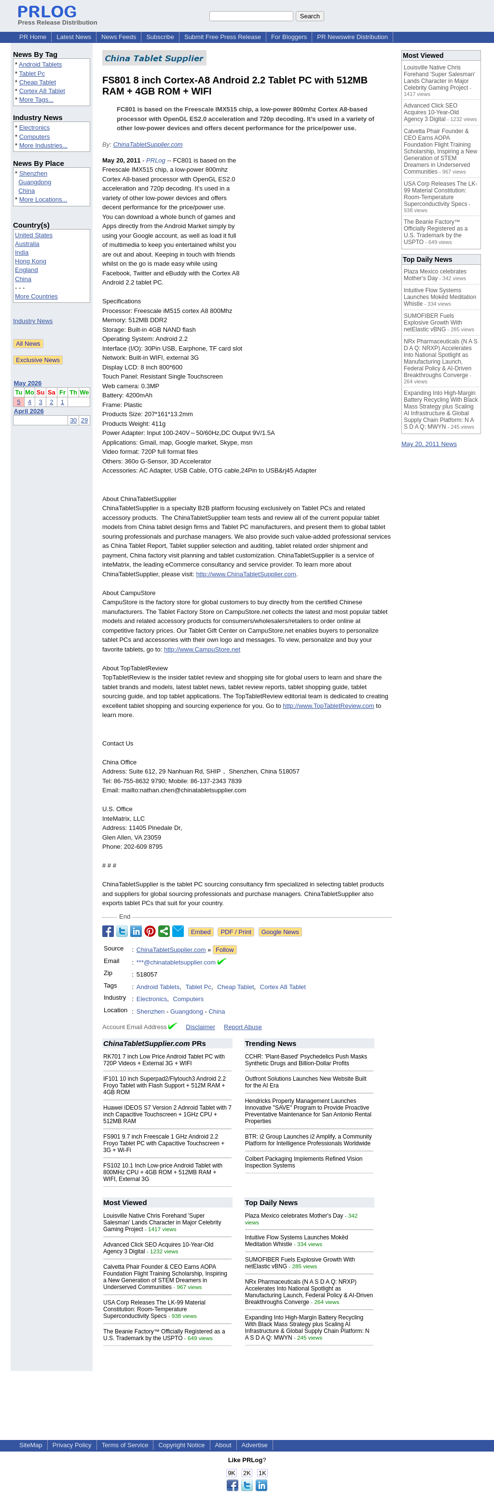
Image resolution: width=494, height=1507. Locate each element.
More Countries (36, 296)
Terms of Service (125, 1445)
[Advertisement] (319, 226)
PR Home (32, 37)
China (26, 190)
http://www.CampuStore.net (202, 649)
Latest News (73, 37)
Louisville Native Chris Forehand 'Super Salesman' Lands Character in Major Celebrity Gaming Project (162, 1222)
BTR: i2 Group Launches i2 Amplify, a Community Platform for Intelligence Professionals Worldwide (308, 1140)
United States (34, 235)
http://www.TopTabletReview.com (328, 705)
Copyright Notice (181, 1445)
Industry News (33, 321)
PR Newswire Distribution (352, 37)
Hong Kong (30, 261)
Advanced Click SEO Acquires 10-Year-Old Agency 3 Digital (431, 112)
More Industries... (43, 145)
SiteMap (30, 1445)
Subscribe (160, 37)
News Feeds (118, 37)
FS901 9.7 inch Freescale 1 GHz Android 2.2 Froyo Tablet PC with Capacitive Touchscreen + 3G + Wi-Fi (163, 1143)
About (223, 1445)
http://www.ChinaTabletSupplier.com (246, 574)
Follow (225, 949)
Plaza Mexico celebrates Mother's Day (294, 1215)
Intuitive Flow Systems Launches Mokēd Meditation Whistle (440, 297)
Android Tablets (40, 64)
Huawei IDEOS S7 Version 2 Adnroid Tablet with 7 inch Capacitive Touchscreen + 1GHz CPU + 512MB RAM (167, 1114)
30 (73, 420)
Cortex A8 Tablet (42, 91)
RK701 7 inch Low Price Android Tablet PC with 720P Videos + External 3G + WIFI (164, 1060)
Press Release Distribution (57, 19)
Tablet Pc (31, 73)
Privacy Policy (72, 1445)
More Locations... (43, 199)
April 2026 (29, 411)
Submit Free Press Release (222, 37)
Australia (27, 243)
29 (84, 420)
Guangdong (34, 182)
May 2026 (28, 383)
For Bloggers (289, 37)
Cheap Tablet (37, 82)
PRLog (155, 160)
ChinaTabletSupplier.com (147, 144)
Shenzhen (33, 173)
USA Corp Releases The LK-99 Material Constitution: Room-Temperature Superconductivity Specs (154, 1309)
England (26, 269)
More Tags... (36, 99)
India (21, 252)
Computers (34, 136)
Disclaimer (200, 1027)
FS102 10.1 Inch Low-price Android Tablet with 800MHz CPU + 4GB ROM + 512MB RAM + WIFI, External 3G (162, 1172)
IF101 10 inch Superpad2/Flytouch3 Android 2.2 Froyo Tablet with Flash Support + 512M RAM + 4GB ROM (164, 1085)
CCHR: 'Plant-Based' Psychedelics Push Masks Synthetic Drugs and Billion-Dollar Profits (306, 1060)
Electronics (34, 127)
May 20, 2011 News (429, 444)
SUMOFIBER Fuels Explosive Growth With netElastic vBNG (433, 322)
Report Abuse (243, 1027)
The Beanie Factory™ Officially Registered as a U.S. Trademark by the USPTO (164, 1335)
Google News (280, 932)
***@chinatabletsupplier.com (176, 962)
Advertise (255, 1445)
